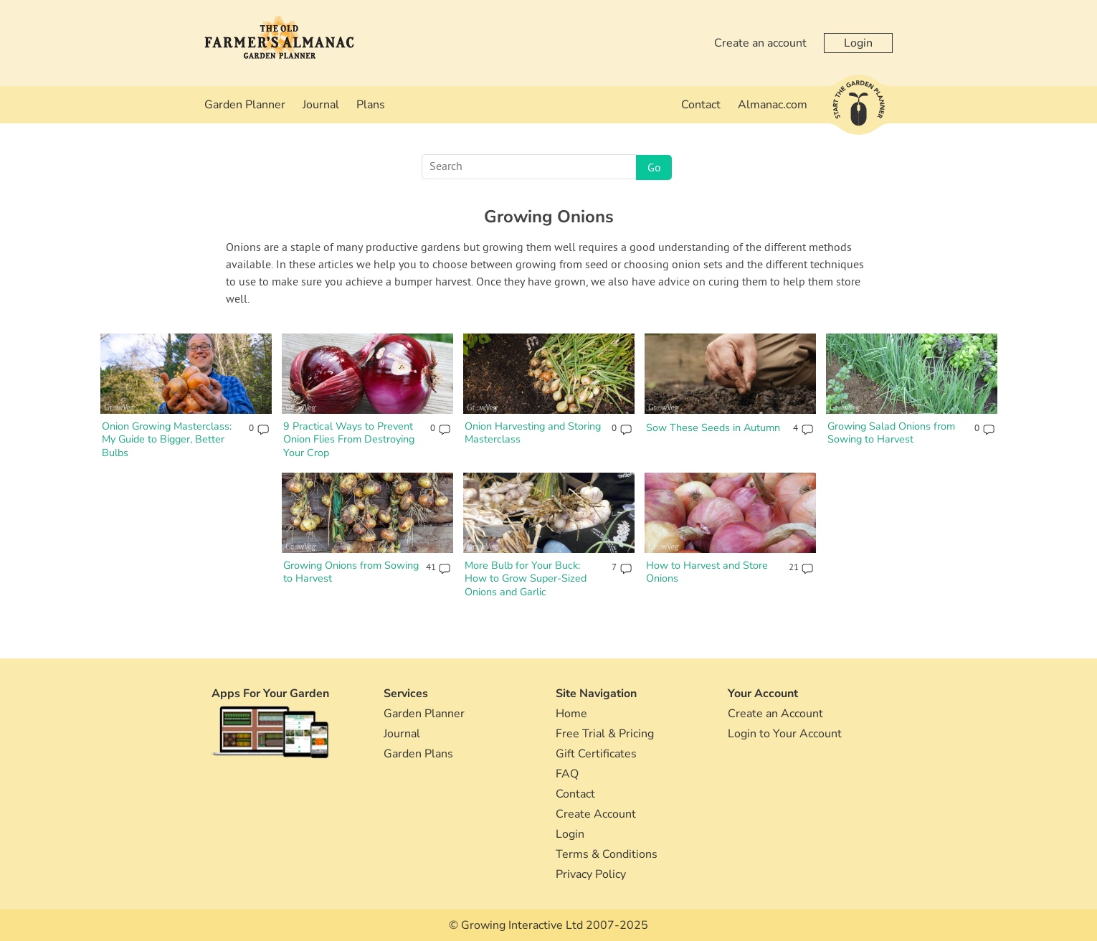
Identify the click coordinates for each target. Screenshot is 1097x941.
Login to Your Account (785, 734)
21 (793, 568)
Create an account (760, 43)
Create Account (596, 814)
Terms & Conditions (606, 854)
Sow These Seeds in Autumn (713, 427)
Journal (321, 105)
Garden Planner (244, 105)
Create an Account (775, 714)
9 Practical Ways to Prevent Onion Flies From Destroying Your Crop (348, 439)
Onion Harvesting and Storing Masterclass (533, 433)
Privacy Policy (591, 874)
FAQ (567, 774)
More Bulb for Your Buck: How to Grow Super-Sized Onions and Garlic (526, 578)
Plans (370, 105)
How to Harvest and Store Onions (707, 572)
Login (858, 43)
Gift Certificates (596, 754)
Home (571, 714)
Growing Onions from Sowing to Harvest (351, 572)
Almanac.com (772, 105)
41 (430, 568)
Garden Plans (418, 754)
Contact (701, 105)
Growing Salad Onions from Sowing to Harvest (891, 433)
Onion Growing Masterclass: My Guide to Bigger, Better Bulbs (167, 439)
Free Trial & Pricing (605, 734)
